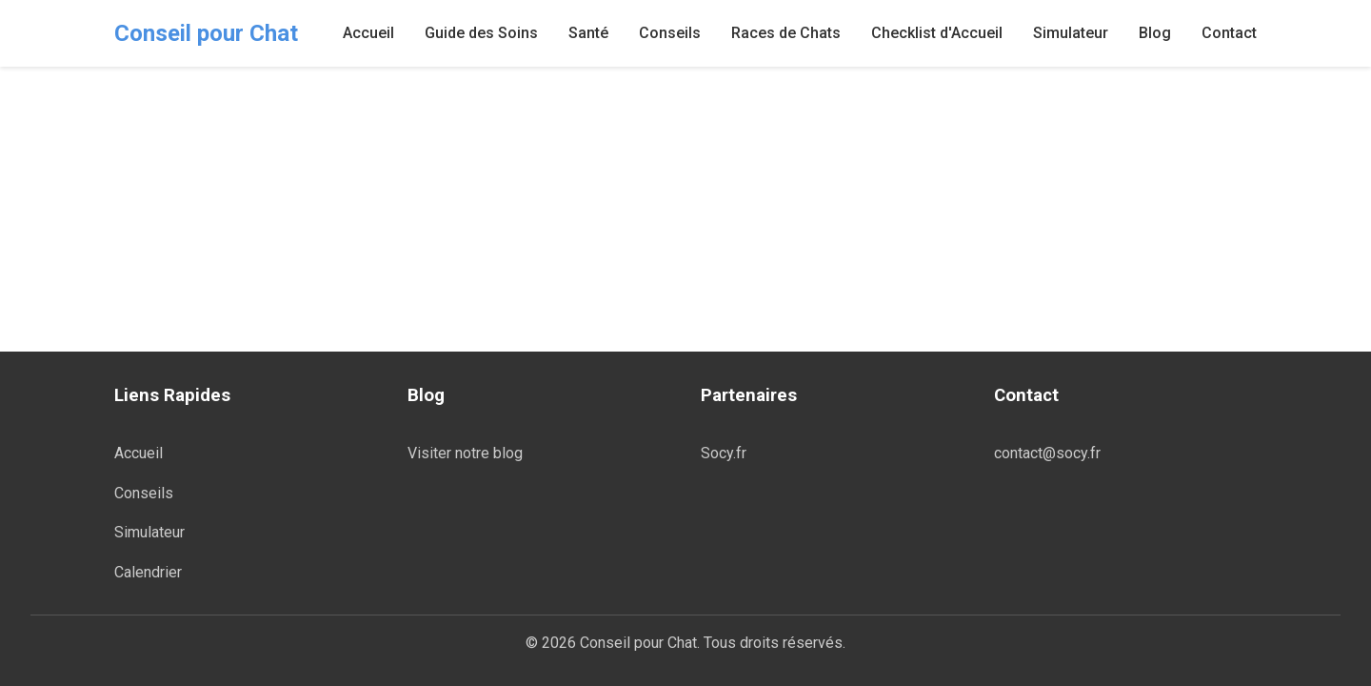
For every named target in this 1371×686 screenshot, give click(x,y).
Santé (588, 33)
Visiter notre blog (465, 453)
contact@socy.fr (1047, 453)
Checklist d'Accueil (937, 33)
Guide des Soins (481, 33)
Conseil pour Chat (206, 33)
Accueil (368, 33)
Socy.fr (723, 453)
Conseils (670, 33)
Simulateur (1070, 33)
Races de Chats (786, 33)
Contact (1229, 33)
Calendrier (148, 572)
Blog (1155, 33)
